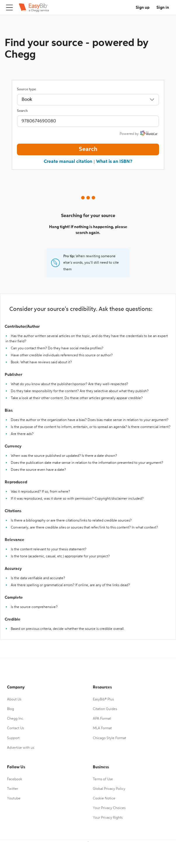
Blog (10, 709)
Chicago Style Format (109, 738)
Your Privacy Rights (108, 818)
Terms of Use (103, 779)
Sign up (142, 8)
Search (22, 111)
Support (13, 738)
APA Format (102, 719)
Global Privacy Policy (109, 789)
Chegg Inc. (15, 719)
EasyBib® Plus (103, 699)
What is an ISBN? (114, 161)
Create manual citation (68, 161)
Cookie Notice (104, 798)
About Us (14, 699)
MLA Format (102, 728)
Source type (26, 89)
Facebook (14, 779)
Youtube (13, 798)
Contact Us (15, 728)
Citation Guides (105, 709)
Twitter (12, 789)
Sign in (162, 8)
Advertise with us (20, 748)
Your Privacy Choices (109, 808)
